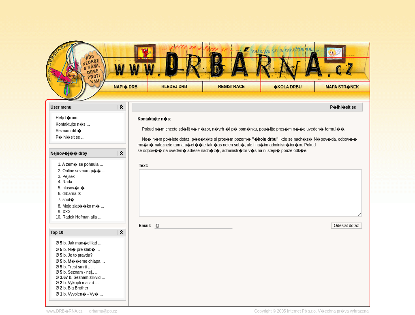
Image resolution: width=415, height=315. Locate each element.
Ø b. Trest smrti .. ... (75, 267)
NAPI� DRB (125, 87)
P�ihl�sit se (343, 107)
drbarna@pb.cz (103, 311)
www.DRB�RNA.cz (65, 311)
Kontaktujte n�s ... (73, 124)
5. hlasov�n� (70, 188)
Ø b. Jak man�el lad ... (79, 243)
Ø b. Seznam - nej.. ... (77, 272)
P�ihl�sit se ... (70, 137)
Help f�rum (66, 118)
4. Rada (64, 182)
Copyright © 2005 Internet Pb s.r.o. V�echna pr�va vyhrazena (312, 311)
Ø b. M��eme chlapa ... (80, 261)
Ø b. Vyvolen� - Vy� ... (79, 294)
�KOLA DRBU (287, 87)
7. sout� (65, 199)
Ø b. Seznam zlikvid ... (80, 277)
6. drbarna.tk (68, 193)
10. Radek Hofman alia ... (79, 217)
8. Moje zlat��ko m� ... (80, 206)
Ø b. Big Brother (72, 288)
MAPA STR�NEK (342, 87)
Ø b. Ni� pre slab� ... (78, 249)
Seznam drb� (69, 131)
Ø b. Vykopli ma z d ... (77, 283)
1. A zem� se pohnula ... (79, 164)
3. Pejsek (65, 176)
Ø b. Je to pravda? (74, 255)
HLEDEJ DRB (175, 86)
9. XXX (63, 212)
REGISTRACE (232, 86)
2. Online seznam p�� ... (81, 171)
